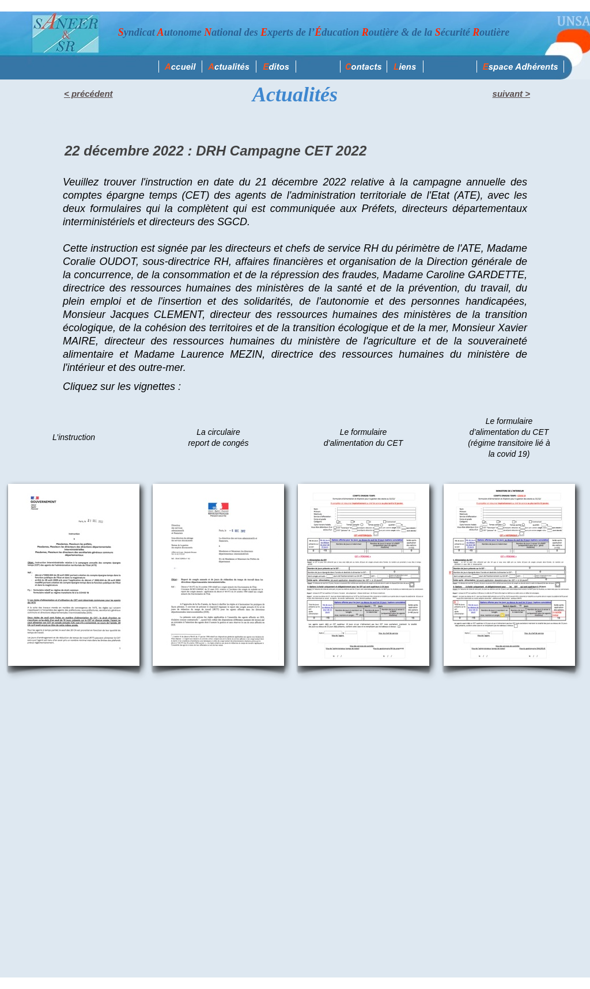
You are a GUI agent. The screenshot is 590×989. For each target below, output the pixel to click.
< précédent (88, 93)
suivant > (511, 93)
